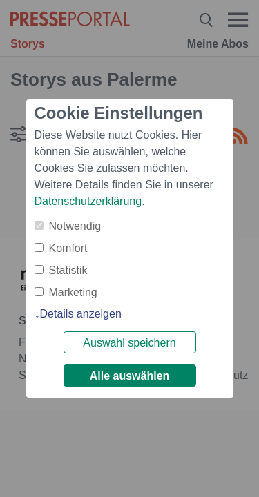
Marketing (73, 292)
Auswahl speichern (129, 343)
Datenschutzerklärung (88, 201)
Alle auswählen (130, 376)
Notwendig (75, 226)
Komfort (68, 248)
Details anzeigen (81, 314)
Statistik (68, 270)
